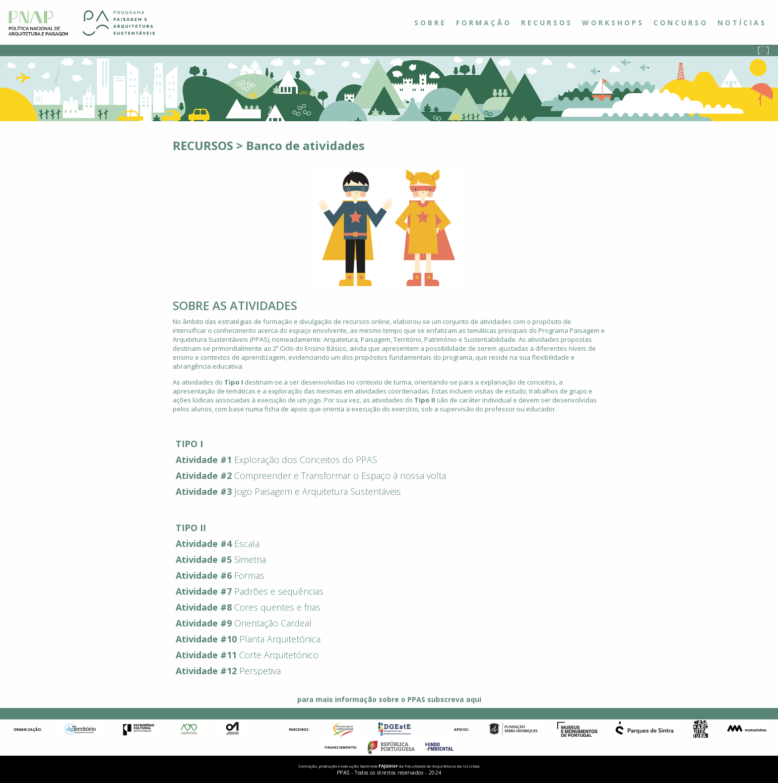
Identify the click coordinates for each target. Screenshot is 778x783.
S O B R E (429, 22)
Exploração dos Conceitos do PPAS (305, 460)
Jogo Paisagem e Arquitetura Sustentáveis (317, 491)
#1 (226, 460)
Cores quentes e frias (277, 607)
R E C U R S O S (546, 22)
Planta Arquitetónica (280, 639)
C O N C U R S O (679, 22)
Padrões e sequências (279, 591)
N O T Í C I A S (741, 22)
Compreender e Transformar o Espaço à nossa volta (340, 475)
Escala (246, 543)
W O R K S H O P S (612, 22)
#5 (226, 559)
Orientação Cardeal (273, 623)
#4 (226, 543)
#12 (228, 671)
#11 (228, 655)
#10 (228, 639)
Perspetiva (260, 671)
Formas (249, 575)
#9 (226, 623)
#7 (226, 591)
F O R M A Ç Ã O (483, 22)
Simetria (250, 559)
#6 (226, 575)
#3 (226, 491)
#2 (226, 475)
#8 (226, 607)
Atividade (197, 460)
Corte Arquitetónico (279, 655)
